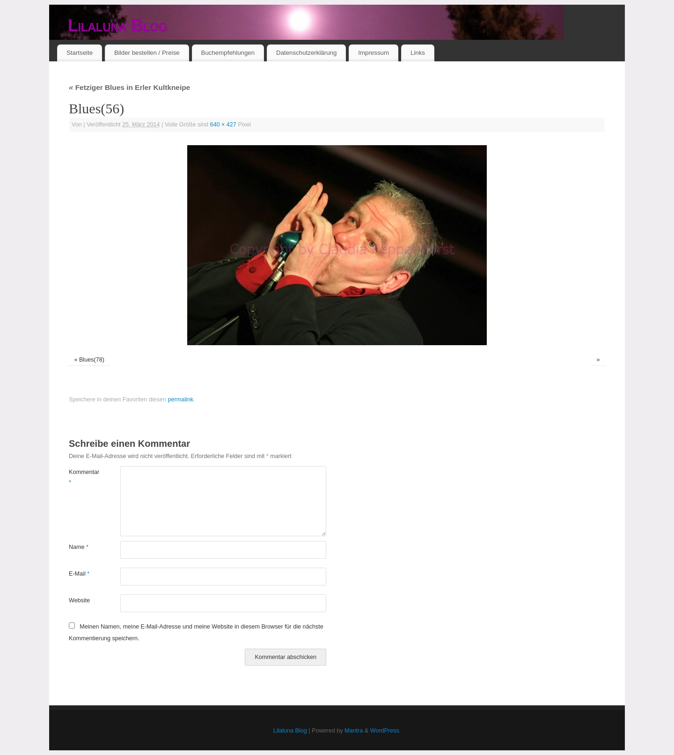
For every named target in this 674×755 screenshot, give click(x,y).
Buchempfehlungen (228, 52)
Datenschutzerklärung (306, 52)
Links (417, 52)
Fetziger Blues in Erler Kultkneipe (129, 87)
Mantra (353, 730)
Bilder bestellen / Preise (147, 52)
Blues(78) (91, 359)
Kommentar (82, 477)
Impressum (373, 52)
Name (78, 547)
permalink (180, 399)
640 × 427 (223, 124)
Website (79, 600)
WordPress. (385, 730)
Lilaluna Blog (118, 25)
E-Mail (79, 573)
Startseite (79, 52)
